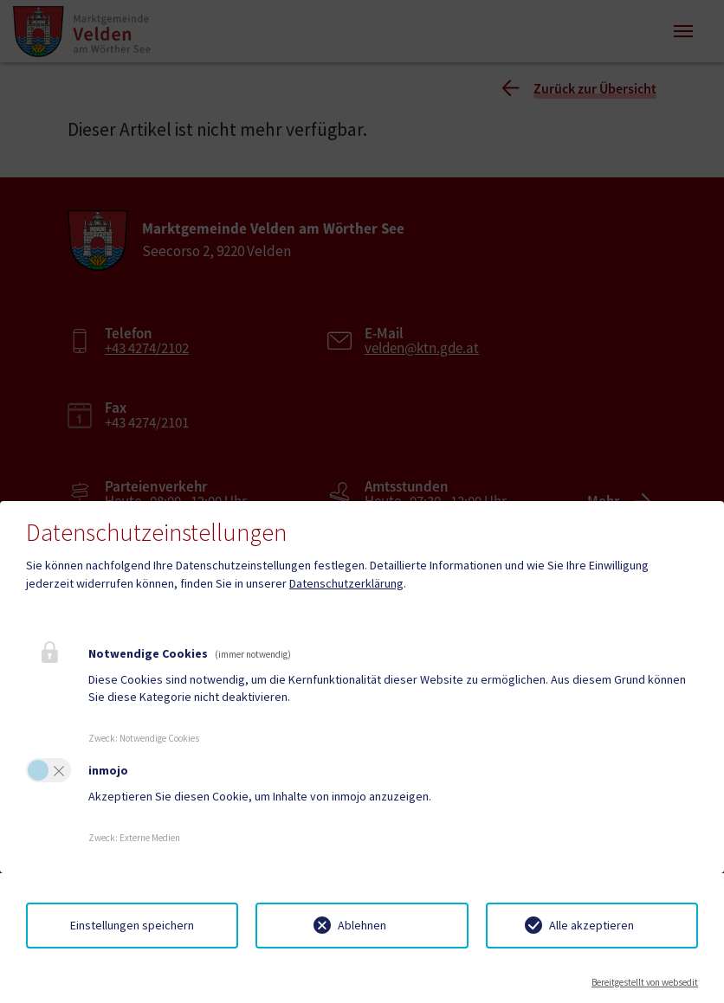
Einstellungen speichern (132, 925)
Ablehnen (362, 925)
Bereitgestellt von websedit (644, 982)
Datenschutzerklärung (346, 583)
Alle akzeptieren (591, 925)
